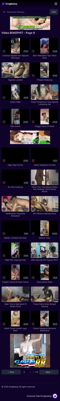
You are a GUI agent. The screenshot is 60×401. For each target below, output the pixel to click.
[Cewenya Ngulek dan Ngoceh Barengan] (15, 48)
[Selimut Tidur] (45, 229)
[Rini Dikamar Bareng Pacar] (45, 205)
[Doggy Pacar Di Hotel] (45, 118)
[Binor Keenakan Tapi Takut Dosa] (45, 48)
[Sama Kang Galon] (45, 273)
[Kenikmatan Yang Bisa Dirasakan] (15, 206)
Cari (54, 11)
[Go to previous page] (11, 372)
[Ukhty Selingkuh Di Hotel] (45, 156)
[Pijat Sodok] (15, 118)
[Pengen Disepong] (45, 71)
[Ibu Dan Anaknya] (15, 178)
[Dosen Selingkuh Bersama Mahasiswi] (45, 321)
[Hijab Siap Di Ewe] (15, 156)
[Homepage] (9, 3)
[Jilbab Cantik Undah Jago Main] (15, 321)
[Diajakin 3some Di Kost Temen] (15, 273)
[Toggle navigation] (56, 4)
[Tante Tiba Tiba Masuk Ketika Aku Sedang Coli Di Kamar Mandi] (45, 181)
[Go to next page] (49, 372)
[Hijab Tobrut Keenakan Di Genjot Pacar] (15, 297)
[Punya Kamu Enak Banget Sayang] (45, 297)
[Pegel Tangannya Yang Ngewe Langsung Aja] (45, 94)
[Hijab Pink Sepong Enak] (15, 251)
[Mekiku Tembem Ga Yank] (15, 229)
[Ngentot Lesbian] (15, 71)
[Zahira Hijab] (15, 93)
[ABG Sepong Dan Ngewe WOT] (45, 251)
